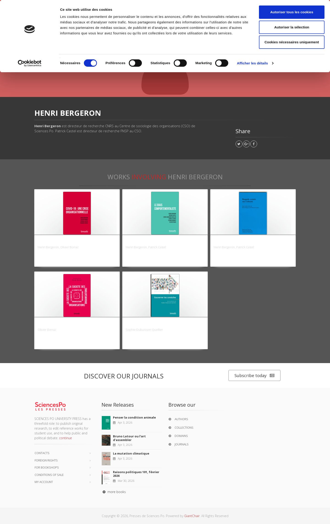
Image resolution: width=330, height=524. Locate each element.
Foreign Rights (46, 460)
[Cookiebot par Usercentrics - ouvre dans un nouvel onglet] (30, 63)
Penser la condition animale (134, 417)
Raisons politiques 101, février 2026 (136, 474)
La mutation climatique (131, 453)
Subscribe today (254, 375)
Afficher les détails (252, 63)
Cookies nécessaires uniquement (291, 42)
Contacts (42, 453)
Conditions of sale (49, 475)
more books (114, 492)
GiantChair (192, 516)
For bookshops (47, 467)
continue (65, 438)
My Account (44, 482)
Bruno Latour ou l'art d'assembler (129, 438)
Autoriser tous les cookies (291, 12)
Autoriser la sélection (291, 27)
